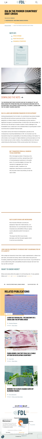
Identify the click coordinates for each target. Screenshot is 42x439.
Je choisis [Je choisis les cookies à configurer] (8, 432)
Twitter (9, 276)
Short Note (14, 325)
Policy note (14, 396)
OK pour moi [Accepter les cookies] (21, 432)
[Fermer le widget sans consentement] (7, 419)
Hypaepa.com (24, 435)
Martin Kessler (9, 20)
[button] (2, 436)
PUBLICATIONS (8, 25)
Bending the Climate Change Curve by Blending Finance (20, 390)
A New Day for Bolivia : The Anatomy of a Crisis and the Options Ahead (21, 319)
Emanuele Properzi (23, 20)
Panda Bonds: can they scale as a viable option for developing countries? (21, 354)
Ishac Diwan (16, 20)
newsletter (29, 276)
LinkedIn (15, 276)
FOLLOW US (32, 424)
